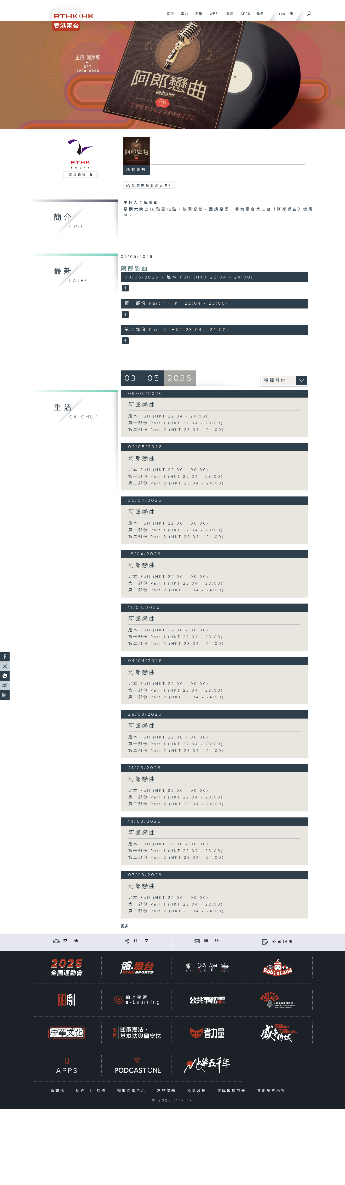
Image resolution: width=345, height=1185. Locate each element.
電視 (168, 16)
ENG (283, 14)
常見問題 (167, 1091)
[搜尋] (309, 12)
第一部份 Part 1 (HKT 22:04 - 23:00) (175, 423)
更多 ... (126, 926)
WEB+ (213, 16)
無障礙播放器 (232, 1091)
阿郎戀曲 (135, 269)
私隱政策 (197, 1091)
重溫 (228, 16)
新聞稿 (59, 1091)
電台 (183, 16)
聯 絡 (212, 941)
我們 (258, 16)
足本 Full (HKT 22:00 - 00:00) (168, 470)
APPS (243, 16)
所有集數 (136, 170)
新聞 (197, 16)
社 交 (142, 941)
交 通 (71, 941)
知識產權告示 (132, 1091)
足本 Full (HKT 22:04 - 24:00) (168, 416)
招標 (102, 1091)
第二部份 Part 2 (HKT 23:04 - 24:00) (176, 430)
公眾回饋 (283, 942)
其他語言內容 (272, 1091)
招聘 (82, 1091)
